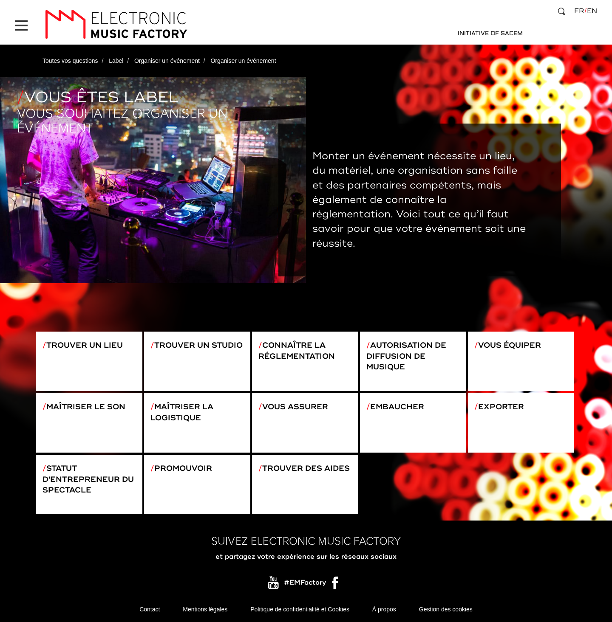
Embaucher (397, 406)
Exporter (501, 406)
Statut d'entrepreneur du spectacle (88, 479)
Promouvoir (183, 468)
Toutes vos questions (70, 60)
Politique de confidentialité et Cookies (299, 609)
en (592, 11)
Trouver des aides (306, 468)
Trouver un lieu (84, 345)
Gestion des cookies (446, 609)
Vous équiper (509, 345)
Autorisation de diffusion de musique (406, 356)
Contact (149, 609)
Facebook (336, 585)
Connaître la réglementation (296, 351)
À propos (384, 609)
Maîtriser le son (85, 406)
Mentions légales (205, 609)
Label (116, 60)
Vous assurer (295, 406)
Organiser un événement (167, 60)
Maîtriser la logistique (181, 412)
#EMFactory (305, 583)
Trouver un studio (198, 345)
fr (579, 11)
